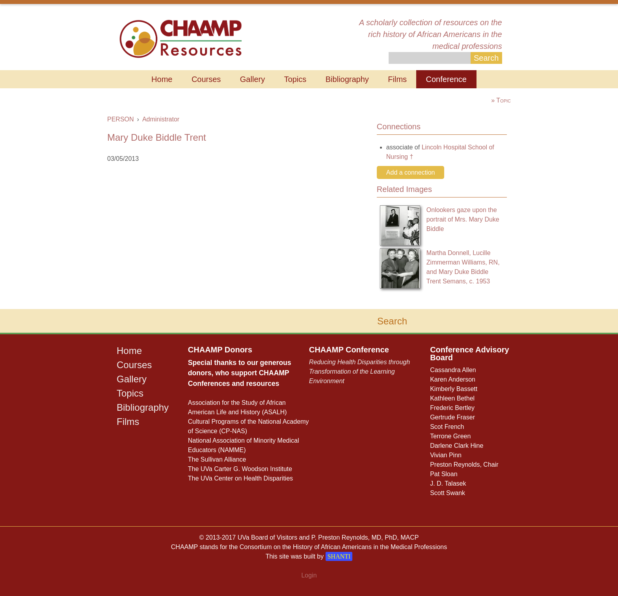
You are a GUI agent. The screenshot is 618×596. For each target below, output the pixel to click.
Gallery (252, 79)
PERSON (120, 119)
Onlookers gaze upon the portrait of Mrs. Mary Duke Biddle (462, 219)
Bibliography (347, 79)
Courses (206, 79)
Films (397, 79)
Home (161, 79)
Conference (446, 79)
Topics (295, 79)
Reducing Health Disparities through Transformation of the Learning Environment (359, 371)
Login (308, 575)
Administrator (160, 119)
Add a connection (410, 172)
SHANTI (339, 556)
